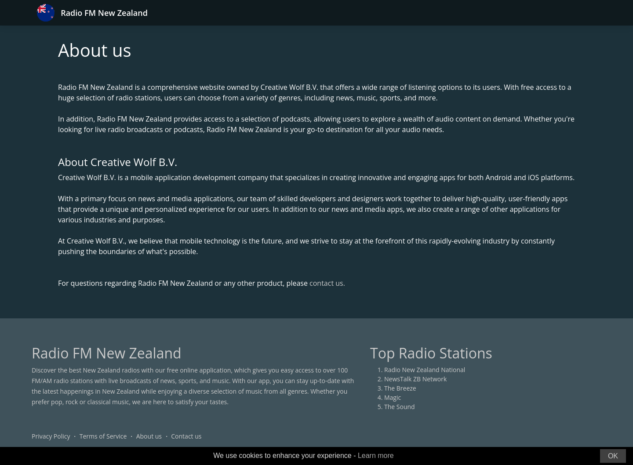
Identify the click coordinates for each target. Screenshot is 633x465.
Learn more (376, 455)
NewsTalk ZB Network (415, 379)
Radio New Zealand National (424, 369)
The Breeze (400, 388)
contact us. (327, 283)
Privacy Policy (51, 436)
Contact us (186, 436)
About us (149, 436)
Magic (392, 397)
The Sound (399, 406)
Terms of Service (103, 436)
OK (613, 456)
